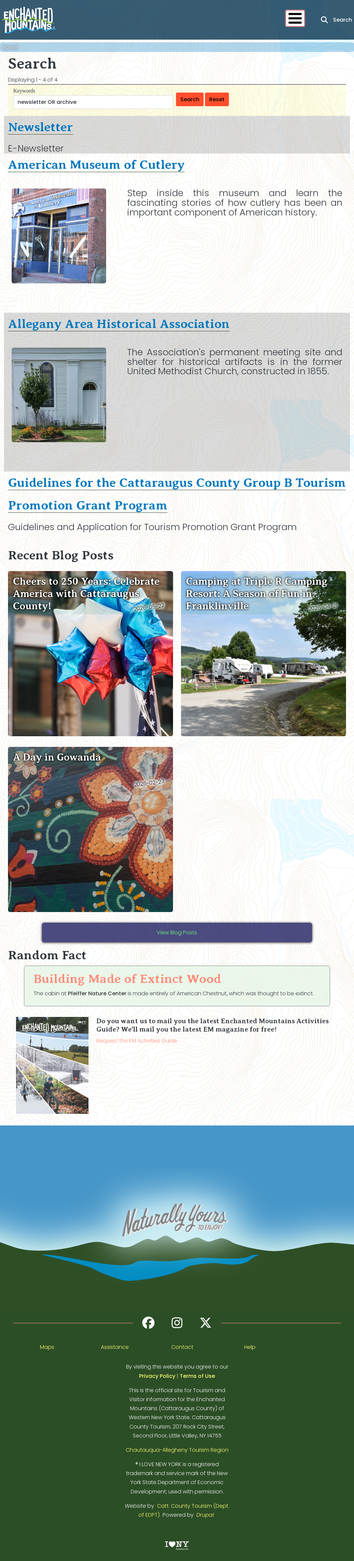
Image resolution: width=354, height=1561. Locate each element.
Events (204, 20)
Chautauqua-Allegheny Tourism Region (177, 1450)
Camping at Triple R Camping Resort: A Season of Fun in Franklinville (256, 593)
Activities (94, 20)
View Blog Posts (177, 932)
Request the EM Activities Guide (136, 1041)
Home (10, 47)
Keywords (24, 91)
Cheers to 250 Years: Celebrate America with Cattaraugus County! (86, 593)
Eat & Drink (138, 20)
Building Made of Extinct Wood (127, 979)
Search (189, 99)
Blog (233, 20)
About (261, 20)
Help (250, 1347)
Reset (217, 99)
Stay (175, 20)
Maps (47, 1347)
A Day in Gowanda (57, 757)
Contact (182, 1347)
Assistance (115, 1347)
